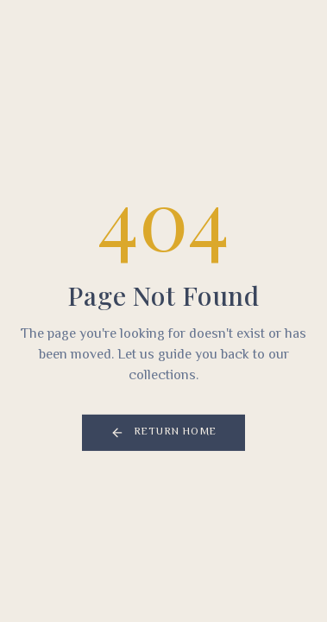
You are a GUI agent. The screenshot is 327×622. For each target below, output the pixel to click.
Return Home (163, 433)
